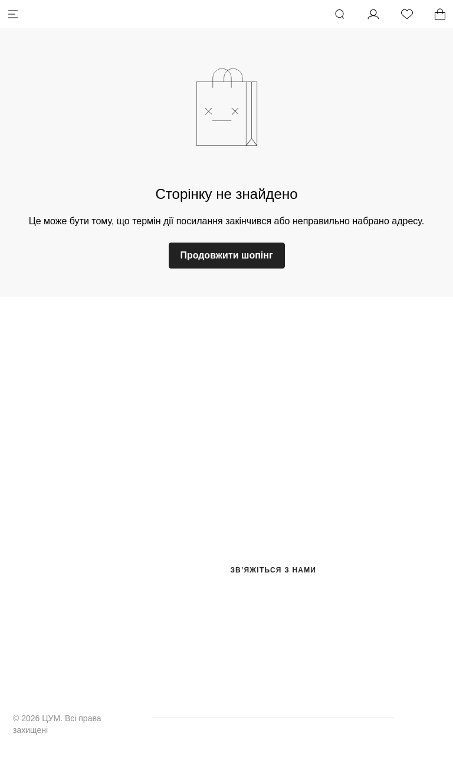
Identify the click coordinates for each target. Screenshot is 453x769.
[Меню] (13, 14)
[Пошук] (340, 14)
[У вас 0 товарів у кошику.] (440, 14)
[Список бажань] (407, 14)
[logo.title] (227, 358)
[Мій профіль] (373, 14)
